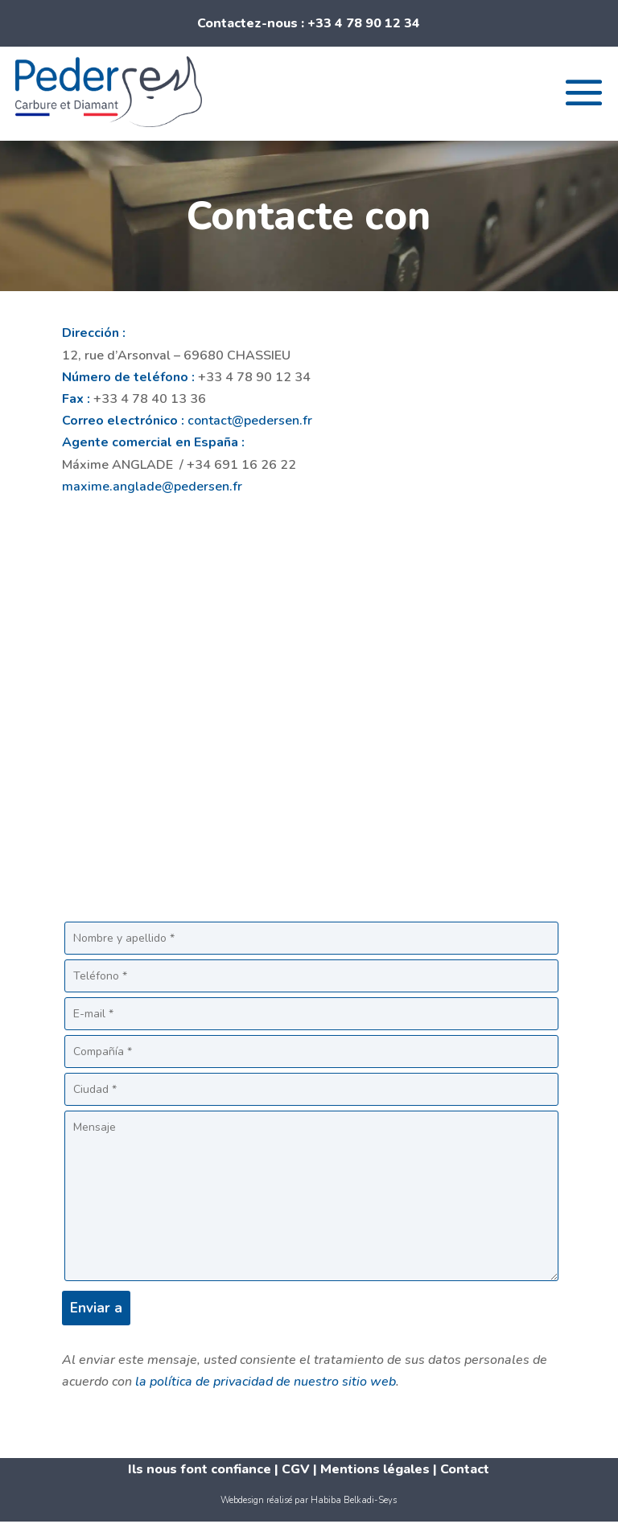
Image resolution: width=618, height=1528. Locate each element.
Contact (464, 1469)
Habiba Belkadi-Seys (354, 1500)
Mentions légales (375, 1469)
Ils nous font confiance (199, 1469)
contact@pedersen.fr (249, 420)
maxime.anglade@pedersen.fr (152, 486)
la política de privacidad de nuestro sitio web (265, 1381)
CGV (297, 1469)
